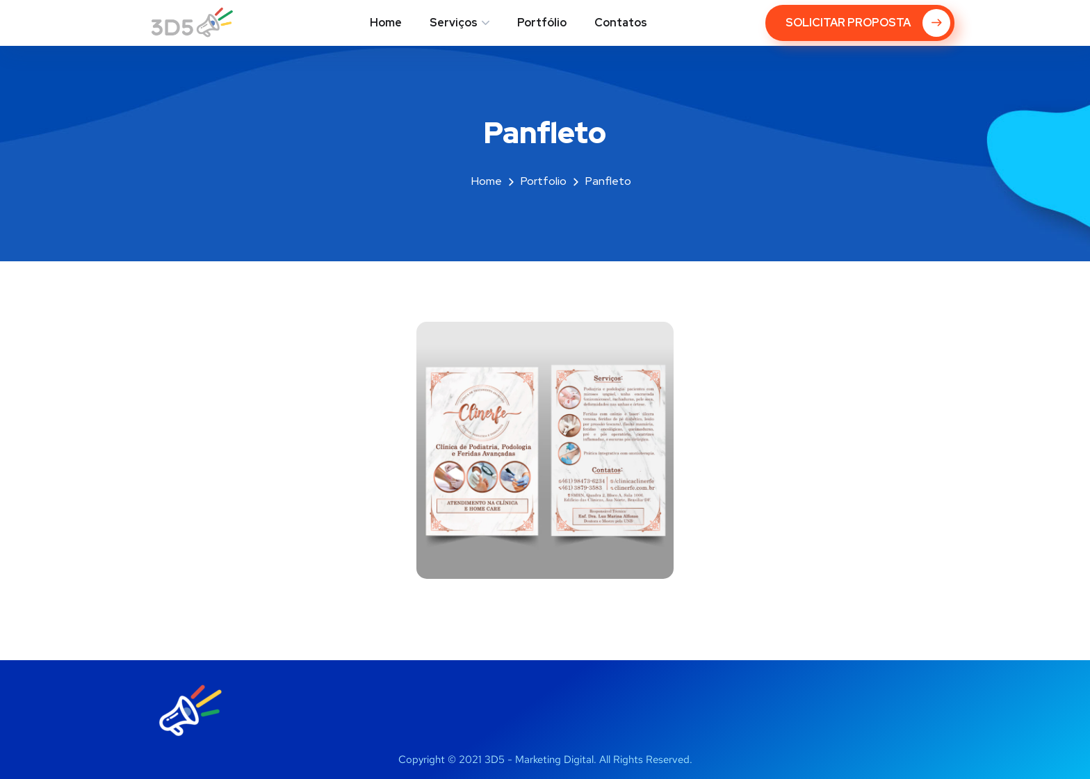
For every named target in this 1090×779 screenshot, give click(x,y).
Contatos (620, 22)
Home (386, 22)
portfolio (544, 181)
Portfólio (542, 22)
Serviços (454, 22)
